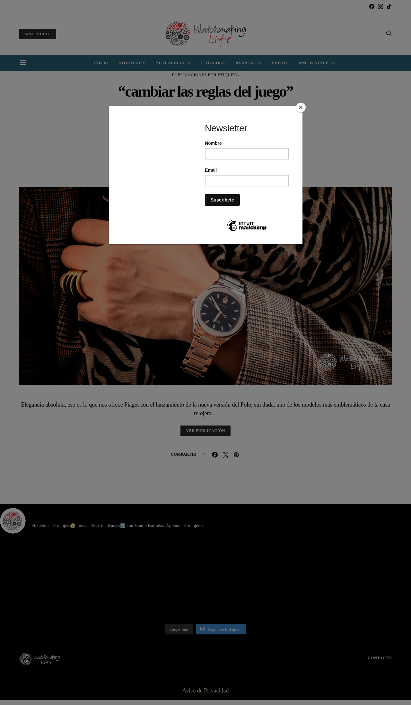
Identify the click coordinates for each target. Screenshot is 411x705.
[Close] (301, 107)
